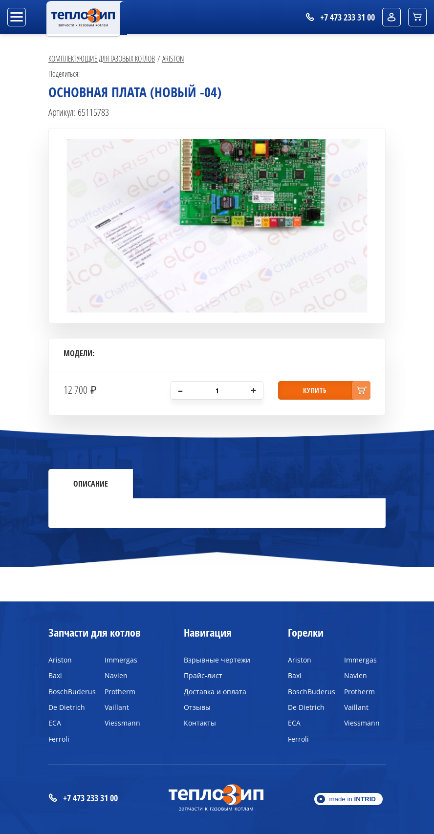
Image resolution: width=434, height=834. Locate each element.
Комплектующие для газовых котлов (101, 58)
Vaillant (117, 707)
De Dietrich (66, 707)
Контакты (200, 722)
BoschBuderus (69, 691)
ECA (54, 722)
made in (352, 799)
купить (314, 390)
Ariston (173, 58)
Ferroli (58, 739)
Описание (90, 483)
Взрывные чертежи (217, 659)
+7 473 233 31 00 (83, 798)
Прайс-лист (203, 675)
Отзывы (197, 707)
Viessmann (122, 722)
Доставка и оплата (215, 691)
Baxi (55, 675)
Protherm (120, 691)
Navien (116, 675)
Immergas (121, 659)
